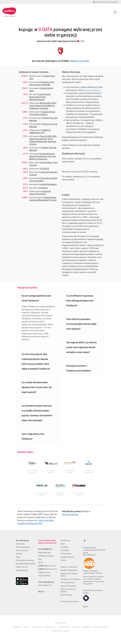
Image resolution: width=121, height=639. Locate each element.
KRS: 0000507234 (89, 555)
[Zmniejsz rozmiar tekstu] (112, 2)
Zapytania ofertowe (67, 557)
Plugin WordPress (44, 575)
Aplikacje (19, 553)
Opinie (62, 544)
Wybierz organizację (23, 547)
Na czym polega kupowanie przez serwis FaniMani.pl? (36, 298)
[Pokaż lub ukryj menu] (115, 12)
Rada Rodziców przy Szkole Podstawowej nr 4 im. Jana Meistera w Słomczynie (42, 156)
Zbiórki (40, 562)
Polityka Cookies (66, 595)
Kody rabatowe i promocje (25, 560)
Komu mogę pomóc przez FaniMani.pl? (33, 436)
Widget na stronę (44, 572)
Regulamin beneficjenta (68, 570)
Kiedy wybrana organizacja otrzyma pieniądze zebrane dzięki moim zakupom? (81, 324)
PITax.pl (85, 584)
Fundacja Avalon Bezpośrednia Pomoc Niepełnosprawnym (40, 97)
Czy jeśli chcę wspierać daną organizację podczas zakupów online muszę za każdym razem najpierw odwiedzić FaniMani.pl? (36, 361)
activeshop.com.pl (101, 627)
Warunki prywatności (67, 582)
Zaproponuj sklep (22, 570)
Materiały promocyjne (45, 556)
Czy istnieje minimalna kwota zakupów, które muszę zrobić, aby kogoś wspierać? (37, 387)
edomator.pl (86, 627)
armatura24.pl (63, 627)
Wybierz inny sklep (79, 60)
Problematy (43, 188)
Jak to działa (20, 544)
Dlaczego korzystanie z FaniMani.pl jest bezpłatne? (78, 368)
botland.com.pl (50, 627)
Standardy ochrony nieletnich (70, 579)
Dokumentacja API (44, 585)
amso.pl (26, 627)
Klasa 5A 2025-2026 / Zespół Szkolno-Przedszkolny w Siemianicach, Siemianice (43, 105)
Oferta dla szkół (65, 553)
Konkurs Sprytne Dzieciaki (69, 601)
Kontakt (63, 560)
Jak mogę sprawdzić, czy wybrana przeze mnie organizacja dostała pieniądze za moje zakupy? (81, 347)
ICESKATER (44, 168)
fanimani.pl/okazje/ (92, 90)
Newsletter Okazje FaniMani (25, 563)
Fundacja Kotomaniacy (48, 184)
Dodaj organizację (44, 552)
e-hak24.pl (76, 627)
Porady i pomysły (22, 567)
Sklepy (18, 557)
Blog (39, 559)
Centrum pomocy (22, 550)
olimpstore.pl (37, 627)
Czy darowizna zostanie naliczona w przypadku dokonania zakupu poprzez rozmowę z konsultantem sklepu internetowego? (37, 413)
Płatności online (47, 566)
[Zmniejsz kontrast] (99, 2)
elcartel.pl (17, 627)
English (85, 606)
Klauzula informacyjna (68, 586)
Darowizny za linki (47, 569)
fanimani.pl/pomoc (70, 514)
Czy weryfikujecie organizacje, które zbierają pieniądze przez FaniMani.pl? (80, 300)
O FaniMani (64, 547)
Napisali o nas (65, 540)
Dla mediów (64, 550)
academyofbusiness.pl (60, 631)
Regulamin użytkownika (68, 567)
